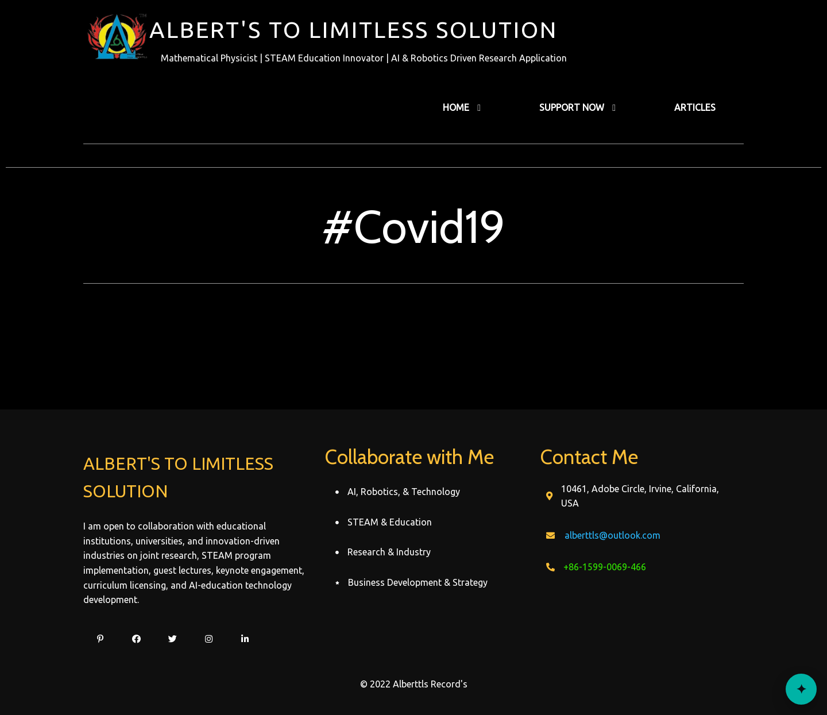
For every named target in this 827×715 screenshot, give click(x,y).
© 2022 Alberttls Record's (413, 684)
